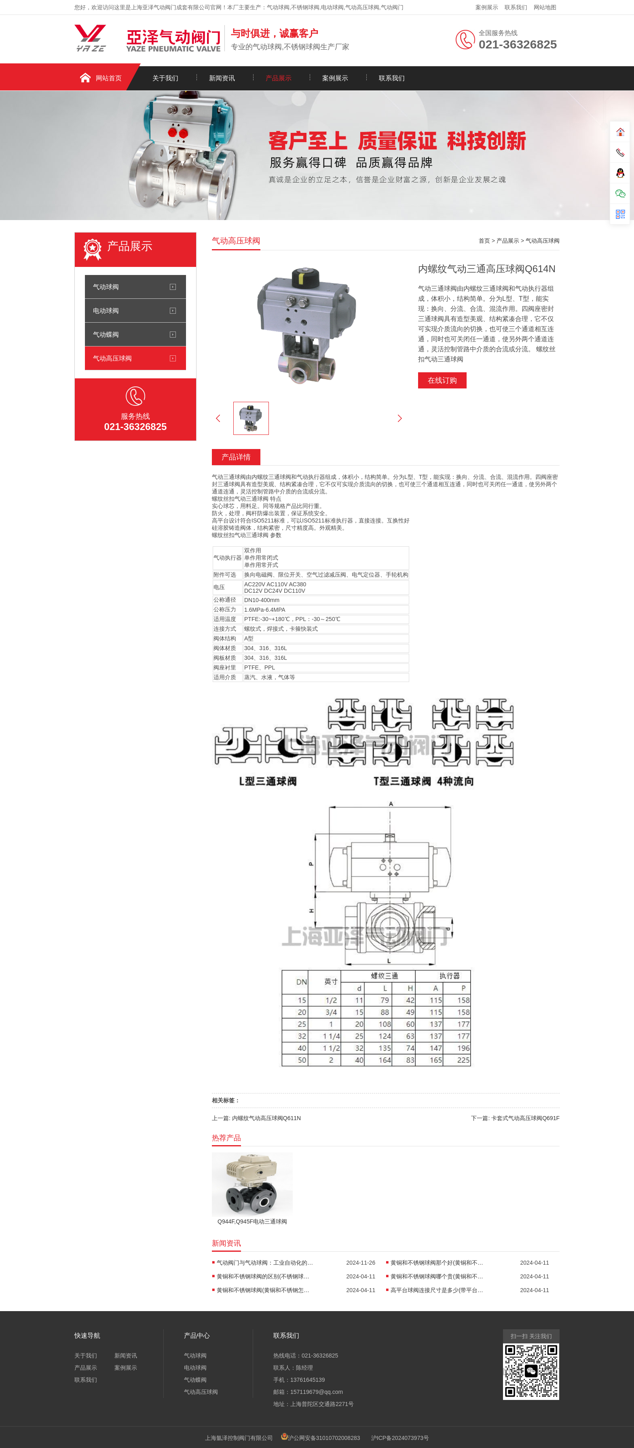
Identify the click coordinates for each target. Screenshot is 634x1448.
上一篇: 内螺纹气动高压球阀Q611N (256, 1118)
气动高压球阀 (112, 358)
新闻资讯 (222, 78)
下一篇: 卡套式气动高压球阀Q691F (515, 1118)
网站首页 (109, 78)
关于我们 (165, 78)
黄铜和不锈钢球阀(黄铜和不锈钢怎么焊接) (265, 1290)
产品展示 (279, 78)
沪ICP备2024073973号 (400, 1438)
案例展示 (487, 7)
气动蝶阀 (106, 334)
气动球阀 (106, 286)
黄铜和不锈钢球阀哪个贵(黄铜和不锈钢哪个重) (439, 1276)
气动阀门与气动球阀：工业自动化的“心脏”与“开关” (265, 1262)
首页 (484, 240)
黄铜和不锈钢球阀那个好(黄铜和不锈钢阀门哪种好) (439, 1262)
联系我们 (516, 7)
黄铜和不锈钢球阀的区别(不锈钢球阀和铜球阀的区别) (265, 1276)
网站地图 (545, 7)
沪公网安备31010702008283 (324, 1438)
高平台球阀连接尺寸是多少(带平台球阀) (439, 1290)
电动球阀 (106, 310)
